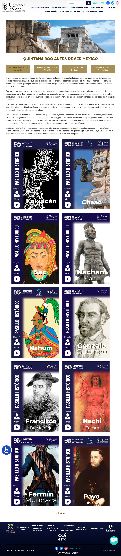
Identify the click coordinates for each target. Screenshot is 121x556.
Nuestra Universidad (40, 8)
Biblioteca (112, 8)
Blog (101, 11)
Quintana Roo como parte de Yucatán (46, 68)
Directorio (98, 3)
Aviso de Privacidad (109, 550)
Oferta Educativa (61, 8)
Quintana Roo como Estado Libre (103, 68)
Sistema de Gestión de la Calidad (52, 528)
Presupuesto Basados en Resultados (37, 528)
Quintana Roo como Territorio (75, 68)
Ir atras (60, 513)
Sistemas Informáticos (71, 11)
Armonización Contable (23, 528)
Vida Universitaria (80, 8)
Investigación (51, 11)
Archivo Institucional (81, 528)
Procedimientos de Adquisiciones (67, 528)
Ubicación (31, 550)
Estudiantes (98, 8)
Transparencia (91, 11)
